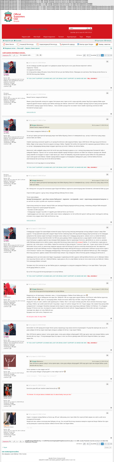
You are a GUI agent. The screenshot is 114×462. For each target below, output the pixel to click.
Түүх (81, 37)
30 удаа (12, 403)
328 (9, 299)
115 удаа (13, 375)
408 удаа (12, 303)
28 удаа (13, 404)
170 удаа (12, 83)
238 (9, 371)
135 (9, 97)
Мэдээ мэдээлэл (49, 37)
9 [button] (99, 55)
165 (9, 429)
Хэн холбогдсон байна (10, 451)
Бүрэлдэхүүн (71, 37)
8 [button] (97, 55)
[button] (84, 55)
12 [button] (108, 55)
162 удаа (13, 102)
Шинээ (6, 368)
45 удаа (13, 434)
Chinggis (6, 74)
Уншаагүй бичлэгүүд (26, 44)
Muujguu (6, 93)
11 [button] (105, 55)
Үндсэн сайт (26, 37)
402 (9, 78)
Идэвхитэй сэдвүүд (68, 44)
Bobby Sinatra (8, 396)
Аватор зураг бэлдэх (86, 44)
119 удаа (12, 374)
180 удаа (13, 304)
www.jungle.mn (31, 112)
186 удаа (13, 84)
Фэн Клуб (37, 37)
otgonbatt (6, 425)
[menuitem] (17, 40)
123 (9, 400)
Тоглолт (61, 37)
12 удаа (12, 433)
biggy (5, 295)
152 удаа (12, 101)
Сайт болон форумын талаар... (14, 53)
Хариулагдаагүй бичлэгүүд (48, 44)
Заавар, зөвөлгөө (104, 44)
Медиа (88, 37)
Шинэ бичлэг (9, 44)
